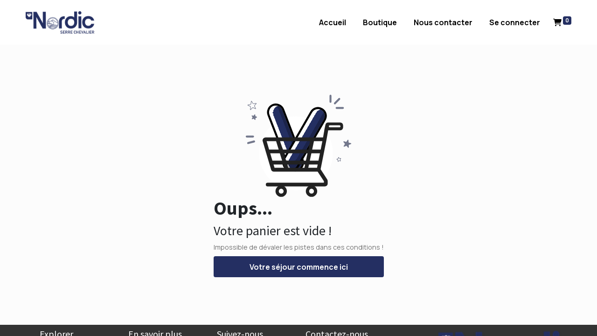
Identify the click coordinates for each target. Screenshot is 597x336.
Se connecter (500, 22)
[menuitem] (318, 22)
